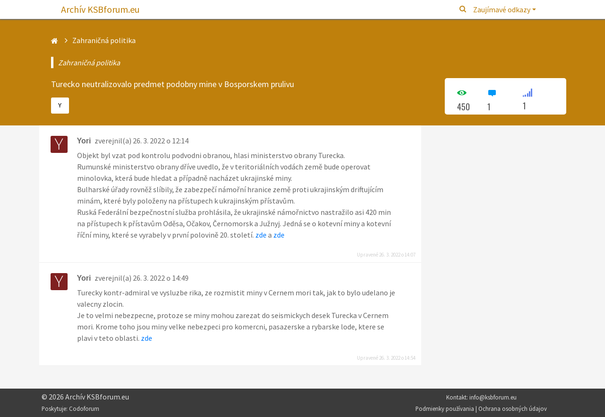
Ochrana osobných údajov (512, 408)
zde (261, 235)
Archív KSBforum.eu (100, 9)
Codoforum (84, 408)
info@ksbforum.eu (493, 397)
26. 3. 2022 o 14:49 (161, 278)
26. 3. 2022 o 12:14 (161, 140)
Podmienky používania (444, 408)
